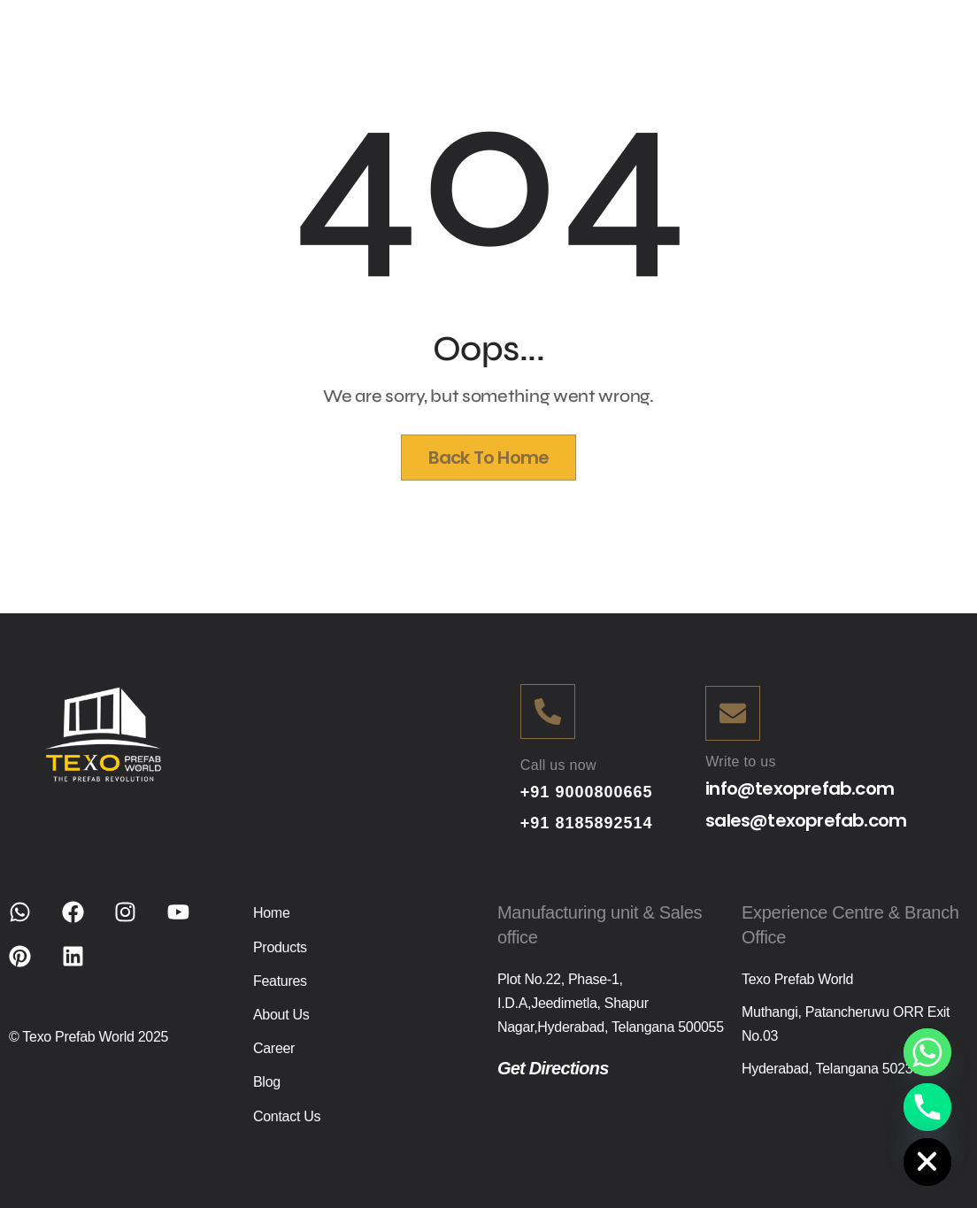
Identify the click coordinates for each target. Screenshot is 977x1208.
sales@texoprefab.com (805, 820)
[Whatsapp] (927, 1052)
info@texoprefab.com (799, 788)
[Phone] (927, 1107)
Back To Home (488, 457)
